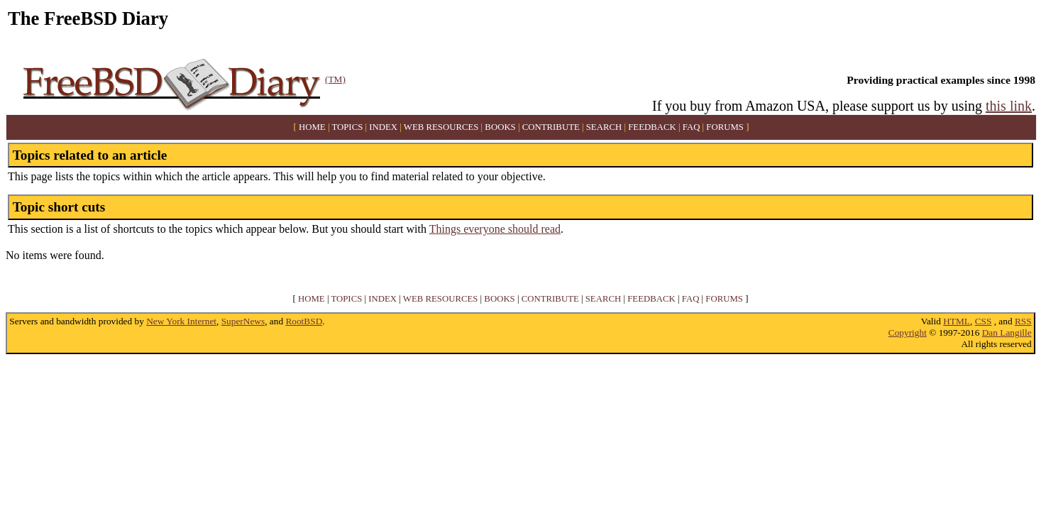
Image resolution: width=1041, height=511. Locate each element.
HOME (312, 127)
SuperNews (243, 321)
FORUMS (725, 127)
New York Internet (181, 321)
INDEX (383, 127)
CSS (983, 321)
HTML (956, 321)
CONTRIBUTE (551, 127)
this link (1009, 106)
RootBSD (303, 321)
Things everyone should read (495, 229)
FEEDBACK (652, 127)
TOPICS (347, 127)
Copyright (907, 332)
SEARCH (604, 127)
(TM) (335, 79)
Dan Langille (1007, 332)
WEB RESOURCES (441, 127)
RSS (1023, 321)
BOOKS (500, 127)
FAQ (691, 127)
